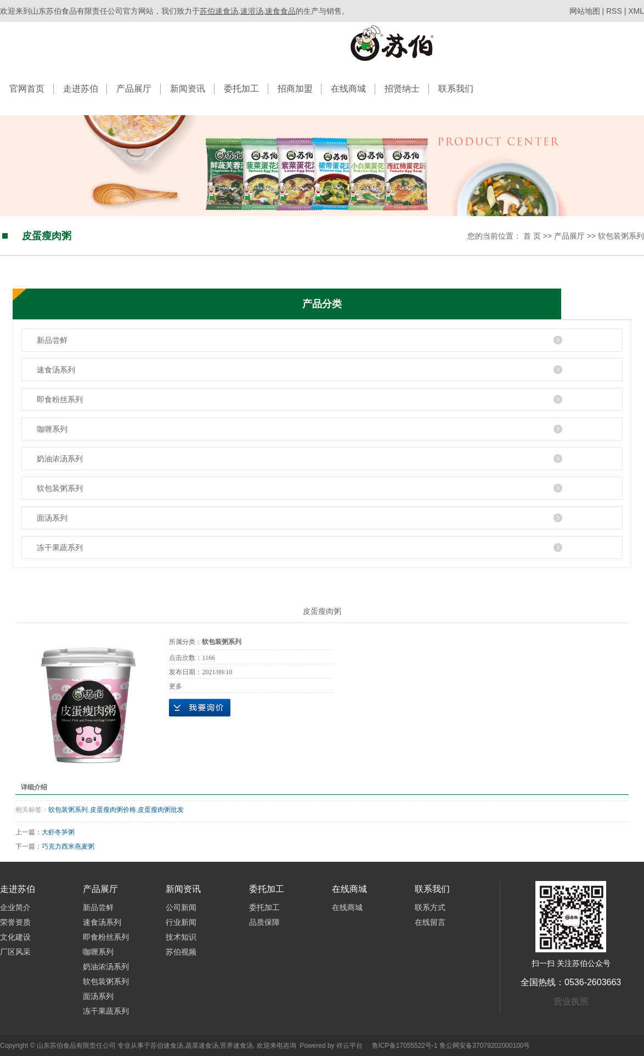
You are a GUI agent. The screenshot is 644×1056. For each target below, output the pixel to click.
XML (636, 11)
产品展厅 (133, 88)
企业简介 (15, 907)
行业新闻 (181, 922)
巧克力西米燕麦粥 (68, 846)
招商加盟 (295, 88)
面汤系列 (52, 517)
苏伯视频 (181, 951)
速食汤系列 (56, 369)
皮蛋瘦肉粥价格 (113, 810)
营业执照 (571, 1001)
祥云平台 (349, 1045)
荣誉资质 (15, 922)
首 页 (532, 235)
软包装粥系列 (621, 235)
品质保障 (264, 922)
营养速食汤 (236, 1045)
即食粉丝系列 (60, 399)
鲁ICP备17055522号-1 (405, 1045)
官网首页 (26, 88)
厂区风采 (15, 951)
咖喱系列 (52, 429)
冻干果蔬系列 (60, 547)
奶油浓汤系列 (60, 458)
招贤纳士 (402, 88)
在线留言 (430, 922)
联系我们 (455, 88)
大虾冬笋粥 (58, 832)
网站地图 (585, 11)
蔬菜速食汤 (201, 1045)
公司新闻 (181, 907)
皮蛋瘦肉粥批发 (161, 810)
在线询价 (199, 707)
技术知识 (181, 937)
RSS (614, 11)
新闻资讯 (187, 88)
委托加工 (241, 88)
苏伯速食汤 (166, 1045)
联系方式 (430, 907)
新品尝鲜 (52, 340)
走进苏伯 (80, 88)
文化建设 (15, 937)
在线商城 (348, 88)
